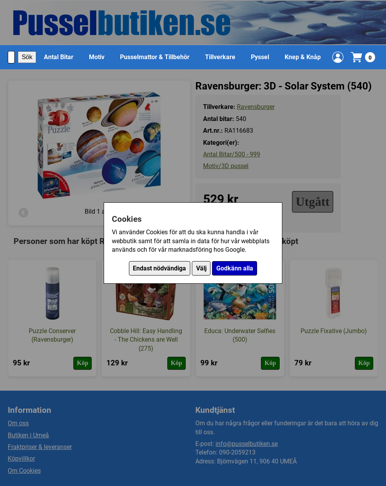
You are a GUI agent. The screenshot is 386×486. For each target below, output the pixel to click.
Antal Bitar (58, 57)
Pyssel (260, 57)
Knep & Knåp (303, 57)
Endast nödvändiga (159, 268)
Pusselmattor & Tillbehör (155, 57)
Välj (201, 268)
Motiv (96, 57)
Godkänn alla (234, 268)
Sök (27, 57)
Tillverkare (220, 57)
